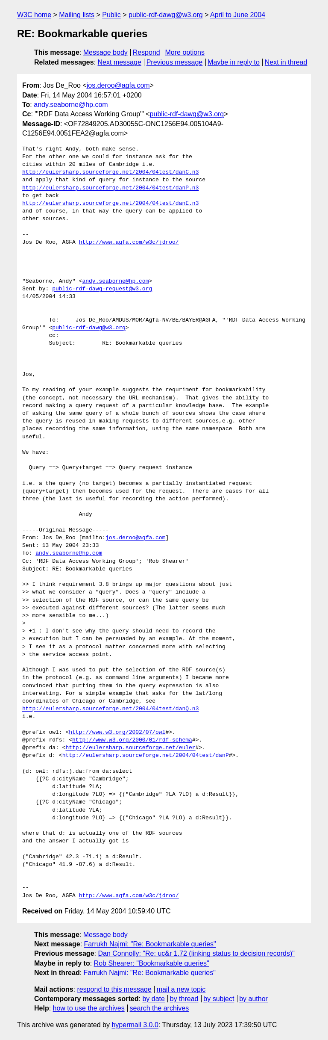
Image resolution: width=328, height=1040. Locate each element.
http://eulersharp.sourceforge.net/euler (130, 748)
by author (253, 998)
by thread (184, 998)
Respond (146, 52)
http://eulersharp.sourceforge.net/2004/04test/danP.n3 (110, 188)
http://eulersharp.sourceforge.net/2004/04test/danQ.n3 (110, 709)
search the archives (159, 1008)
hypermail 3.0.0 (134, 1024)
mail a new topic (181, 989)
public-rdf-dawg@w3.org (166, 14)
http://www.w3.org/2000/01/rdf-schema (132, 740)
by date (153, 998)
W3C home (34, 14)
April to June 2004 (237, 14)
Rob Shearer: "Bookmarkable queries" (151, 963)
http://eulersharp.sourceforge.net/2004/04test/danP (145, 755)
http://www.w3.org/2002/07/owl (117, 732)
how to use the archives (89, 1008)
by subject (218, 998)
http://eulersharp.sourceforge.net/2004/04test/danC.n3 (110, 172)
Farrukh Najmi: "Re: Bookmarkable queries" (150, 944)
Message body (105, 52)
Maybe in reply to (234, 62)
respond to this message (114, 989)
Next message (119, 62)
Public (111, 14)
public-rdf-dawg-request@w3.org (102, 289)
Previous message (174, 62)
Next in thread (286, 62)
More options (185, 52)
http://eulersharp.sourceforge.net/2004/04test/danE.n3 (110, 203)
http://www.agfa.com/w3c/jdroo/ (129, 242)
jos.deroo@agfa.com (118, 85)
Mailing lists (76, 14)
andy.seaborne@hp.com (71, 104)
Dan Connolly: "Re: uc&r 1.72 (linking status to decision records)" (196, 953)
